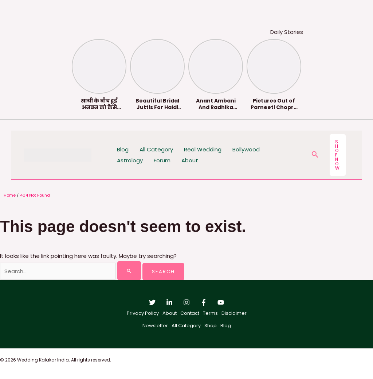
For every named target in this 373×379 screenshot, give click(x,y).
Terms (210, 313)
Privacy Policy (143, 313)
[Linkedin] (169, 302)
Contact (189, 313)
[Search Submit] (129, 270)
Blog (123, 149)
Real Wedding (202, 149)
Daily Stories (286, 32)
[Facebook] (203, 302)
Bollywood (246, 149)
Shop (210, 325)
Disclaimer (234, 313)
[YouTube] (220, 302)
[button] (315, 155)
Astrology (130, 160)
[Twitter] (152, 302)
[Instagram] (186, 302)
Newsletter (155, 325)
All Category (156, 149)
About (189, 160)
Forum (162, 160)
